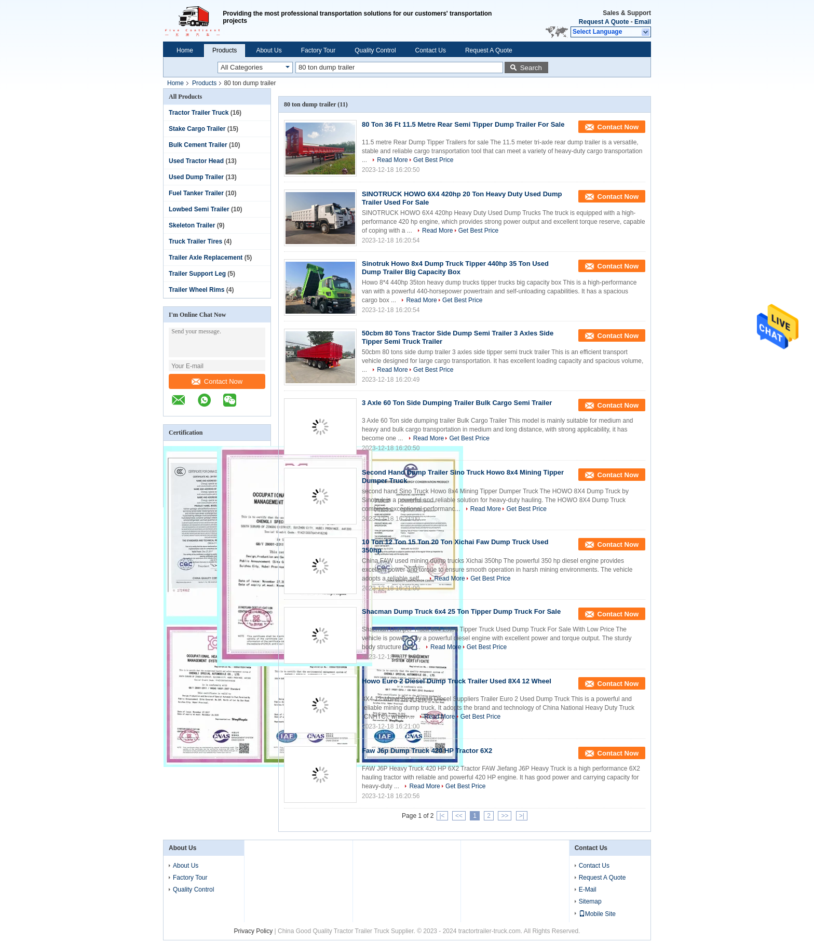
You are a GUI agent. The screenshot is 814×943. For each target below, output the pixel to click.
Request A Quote (604, 21)
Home (185, 50)
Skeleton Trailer (192, 225)
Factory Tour (318, 50)
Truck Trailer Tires (195, 241)
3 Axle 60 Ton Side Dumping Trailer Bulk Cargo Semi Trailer (457, 403)
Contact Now (217, 381)
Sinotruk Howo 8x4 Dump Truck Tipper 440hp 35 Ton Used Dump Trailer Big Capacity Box (455, 268)
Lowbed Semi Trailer (199, 209)
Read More (392, 160)
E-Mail (587, 889)
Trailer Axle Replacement (205, 257)
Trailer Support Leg (197, 273)
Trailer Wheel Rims (196, 289)
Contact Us (430, 50)
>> (504, 815)
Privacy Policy (253, 931)
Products (224, 50)
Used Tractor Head (196, 161)
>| (521, 815)
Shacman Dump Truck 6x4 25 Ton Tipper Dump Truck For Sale (461, 611)
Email (642, 21)
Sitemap (590, 901)
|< (442, 815)
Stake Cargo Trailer (197, 128)
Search (531, 68)
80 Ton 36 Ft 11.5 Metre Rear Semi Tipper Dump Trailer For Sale (463, 124)
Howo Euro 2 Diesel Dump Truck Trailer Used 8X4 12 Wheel (456, 681)
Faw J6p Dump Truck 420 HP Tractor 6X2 (427, 751)
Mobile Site (597, 914)
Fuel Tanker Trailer (196, 193)
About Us (268, 50)
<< (459, 815)
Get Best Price (433, 160)
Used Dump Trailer (196, 177)
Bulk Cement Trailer (198, 145)
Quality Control (375, 50)
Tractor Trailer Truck (198, 112)
